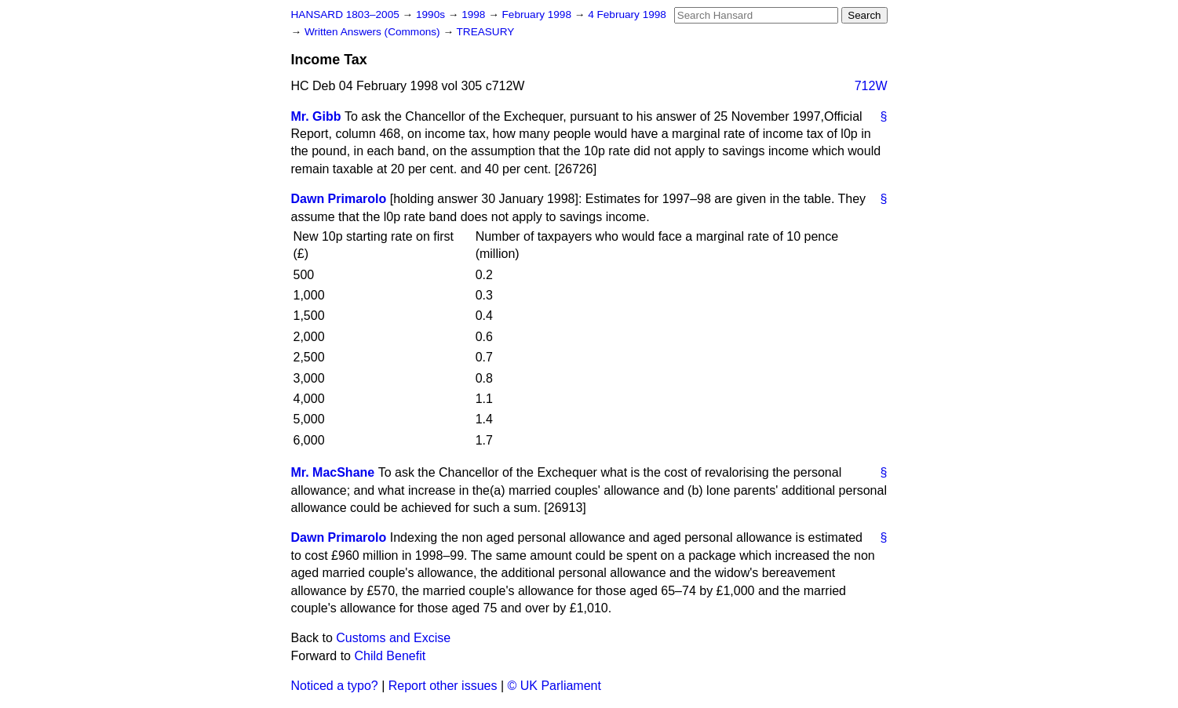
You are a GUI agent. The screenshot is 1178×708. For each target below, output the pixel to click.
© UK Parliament (554, 685)
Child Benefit (389, 656)
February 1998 (538, 14)
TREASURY (486, 32)
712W (871, 86)
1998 (474, 14)
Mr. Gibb (316, 116)
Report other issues (443, 685)
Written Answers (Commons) (374, 32)
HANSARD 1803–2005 (345, 14)
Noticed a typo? (334, 685)
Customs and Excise (393, 637)
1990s (432, 14)
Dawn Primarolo (339, 198)
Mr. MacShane (333, 472)
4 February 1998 (627, 14)
